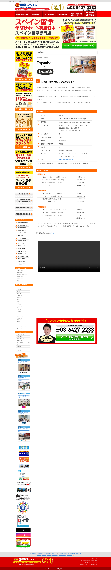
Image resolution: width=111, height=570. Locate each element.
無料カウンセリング (53, 553)
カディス (19, 309)
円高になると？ (20, 336)
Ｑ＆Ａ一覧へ (20, 340)
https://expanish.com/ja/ (66, 160)
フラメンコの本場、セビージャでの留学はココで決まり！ (23, 396)
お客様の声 (46, 553)
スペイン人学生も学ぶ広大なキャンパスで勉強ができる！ (23, 430)
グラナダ (19, 303)
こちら (52, 233)
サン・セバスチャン (22, 316)
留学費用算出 (40, 553)
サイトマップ (69, 555)
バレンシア (19, 293)
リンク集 (19, 350)
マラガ (18, 299)
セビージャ (19, 297)
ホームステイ (20, 270)
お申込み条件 (54, 555)
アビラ (18, 321)
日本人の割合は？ (21, 334)
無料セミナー (78, 553)
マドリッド (19, 287)
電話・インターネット (22, 280)
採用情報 (19, 346)
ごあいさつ (39, 555)
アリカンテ (19, 295)
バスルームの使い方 (22, 274)
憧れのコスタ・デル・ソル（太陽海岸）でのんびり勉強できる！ (23, 379)
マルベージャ (20, 301)
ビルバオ (19, 313)
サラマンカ (19, 291)
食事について (20, 272)
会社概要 (44, 555)
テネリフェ (19, 328)
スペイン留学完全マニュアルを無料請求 (67, 553)
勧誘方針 (24, 476)
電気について (20, 276)
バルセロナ (19, 289)
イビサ (18, 323)
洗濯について (20, 278)
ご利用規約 (49, 555)
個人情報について (62, 555)
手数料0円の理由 (33, 553)
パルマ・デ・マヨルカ (22, 326)
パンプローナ (20, 311)
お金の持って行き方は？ (23, 338)
